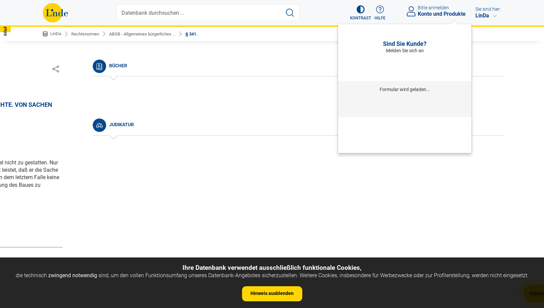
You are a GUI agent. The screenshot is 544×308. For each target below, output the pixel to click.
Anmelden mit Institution (405, 106)
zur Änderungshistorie (251, 229)
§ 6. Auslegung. (66, 187)
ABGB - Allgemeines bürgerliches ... (149, 33)
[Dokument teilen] (494, 69)
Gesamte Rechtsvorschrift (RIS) (371, 207)
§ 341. (201, 33)
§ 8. (52, 208)
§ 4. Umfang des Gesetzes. (79, 167)
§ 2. (52, 146)
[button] (357, 12)
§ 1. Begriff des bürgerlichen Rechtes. (92, 136)
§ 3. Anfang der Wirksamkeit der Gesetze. (96, 157)
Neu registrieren (404, 134)
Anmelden (405, 67)
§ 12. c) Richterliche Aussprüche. (87, 256)
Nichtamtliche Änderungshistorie (87, 110)
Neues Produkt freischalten (405, 144)
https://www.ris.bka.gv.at (300, 207)
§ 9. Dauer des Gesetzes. (77, 218)
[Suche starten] (290, 13)
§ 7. (52, 197)
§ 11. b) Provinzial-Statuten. (81, 245)
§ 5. (52, 177)
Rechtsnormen (87, 33)
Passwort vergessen (405, 125)
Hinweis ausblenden (272, 293)
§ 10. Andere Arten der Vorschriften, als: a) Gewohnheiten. (98, 232)
